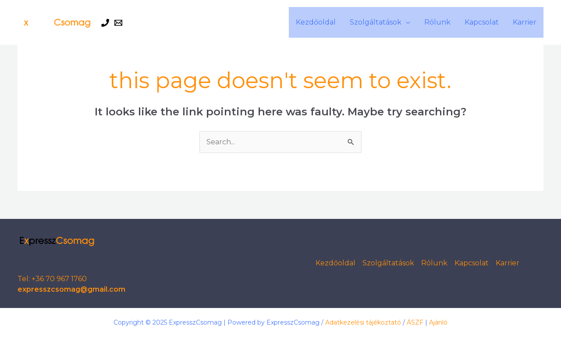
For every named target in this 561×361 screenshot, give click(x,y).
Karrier (524, 22)
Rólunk (437, 22)
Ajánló (438, 322)
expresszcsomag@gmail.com (71, 289)
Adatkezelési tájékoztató (363, 322)
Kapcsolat (482, 22)
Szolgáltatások (375, 22)
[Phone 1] (105, 23)
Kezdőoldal (316, 22)
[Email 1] (118, 23)
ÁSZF (415, 322)
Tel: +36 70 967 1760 (52, 279)
